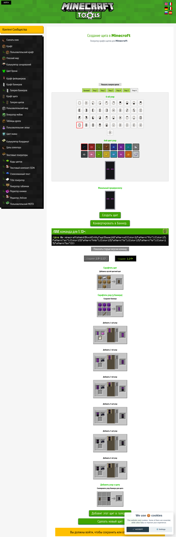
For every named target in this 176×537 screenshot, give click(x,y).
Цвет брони (9, 71)
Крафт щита (10, 97)
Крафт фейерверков (14, 78)
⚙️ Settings (160, 529)
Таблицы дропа (11, 122)
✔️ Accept (138, 529)
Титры (89, 522)
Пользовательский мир (15, 109)
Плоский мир (10, 58)
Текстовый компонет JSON (20, 167)
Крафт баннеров (12, 85)
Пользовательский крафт (20, 52)
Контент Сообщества (14, 29)
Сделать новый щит (110, 487)
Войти (6, 3)
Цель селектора (11, 148)
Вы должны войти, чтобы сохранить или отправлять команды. (110, 498)
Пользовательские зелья (15, 128)
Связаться (94, 522)
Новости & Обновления (105, 522)
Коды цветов (14, 161)
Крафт (7, 47)
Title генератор (15, 180)
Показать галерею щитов (110, 50)
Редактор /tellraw (16, 198)
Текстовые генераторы (15, 155)
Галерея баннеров (16, 91)
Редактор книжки (16, 192)
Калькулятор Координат (15, 141)
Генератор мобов (12, 115)
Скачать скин (10, 40)
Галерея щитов (15, 103)
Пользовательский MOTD (20, 204)
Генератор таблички (17, 186)
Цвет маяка (9, 135)
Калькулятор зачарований (16, 65)
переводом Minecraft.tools (92, 525)
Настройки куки (119, 522)
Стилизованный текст (18, 174)
